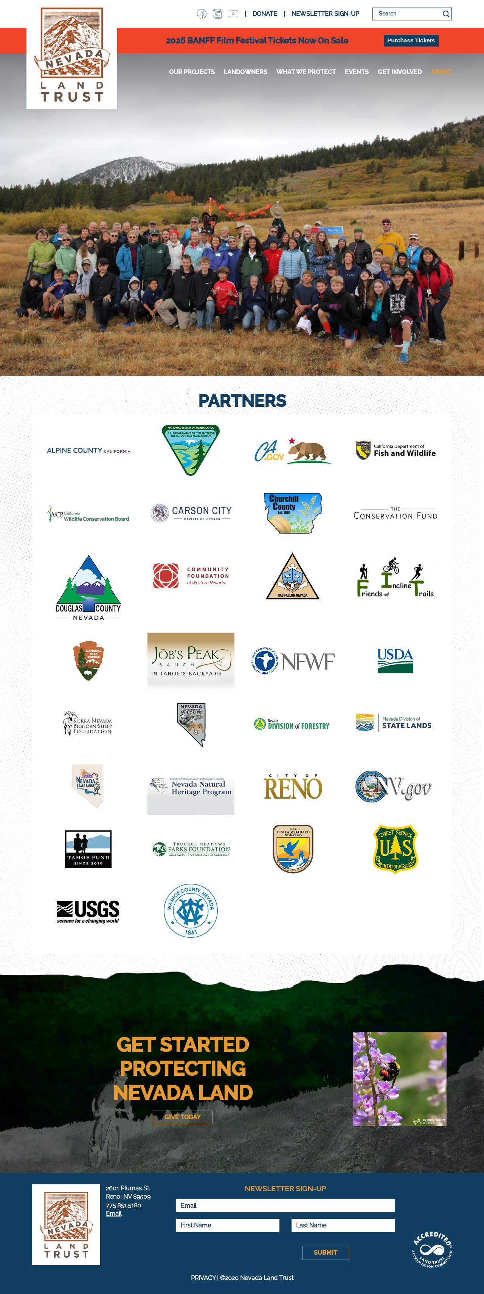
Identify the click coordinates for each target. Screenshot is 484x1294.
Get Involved (400, 72)
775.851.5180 (123, 1205)
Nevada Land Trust (72, 55)
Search (446, 14)
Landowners (245, 72)
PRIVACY (203, 1278)
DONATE (265, 13)
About (441, 72)
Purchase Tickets (411, 40)
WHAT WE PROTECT (306, 72)
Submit (325, 1252)
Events (357, 72)
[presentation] (233, 1253)
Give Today (182, 1117)
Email (113, 1213)
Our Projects (192, 72)
